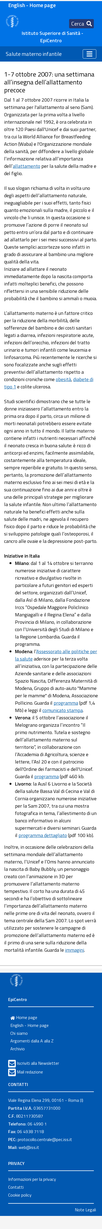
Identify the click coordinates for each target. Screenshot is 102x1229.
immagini (74, 950)
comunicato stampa (62, 710)
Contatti (16, 1187)
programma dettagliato (42, 835)
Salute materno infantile (34, 54)
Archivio (17, 1048)
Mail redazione (30, 1072)
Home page (23, 1017)
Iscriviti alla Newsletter (38, 1063)
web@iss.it (28, 1147)
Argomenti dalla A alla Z (32, 1041)
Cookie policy (20, 1195)
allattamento (26, 166)
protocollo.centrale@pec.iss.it (45, 1139)
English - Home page (32, 5)
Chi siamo (19, 1033)
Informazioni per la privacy (32, 1179)
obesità (63, 379)
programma (66, 703)
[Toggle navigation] (81, 23)
